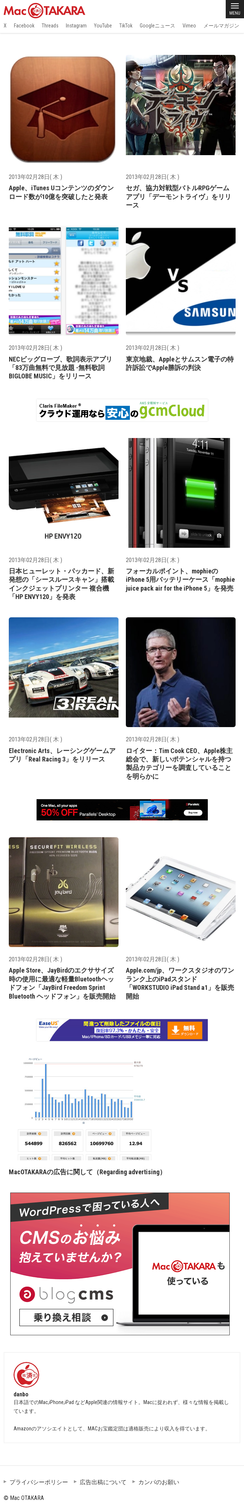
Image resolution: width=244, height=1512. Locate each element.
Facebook (24, 26)
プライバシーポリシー (39, 1482)
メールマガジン (221, 26)
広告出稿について (103, 1482)
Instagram (76, 26)
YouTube (103, 26)
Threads (50, 26)
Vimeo (189, 26)
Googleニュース (157, 26)
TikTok (125, 26)
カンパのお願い (158, 1482)
